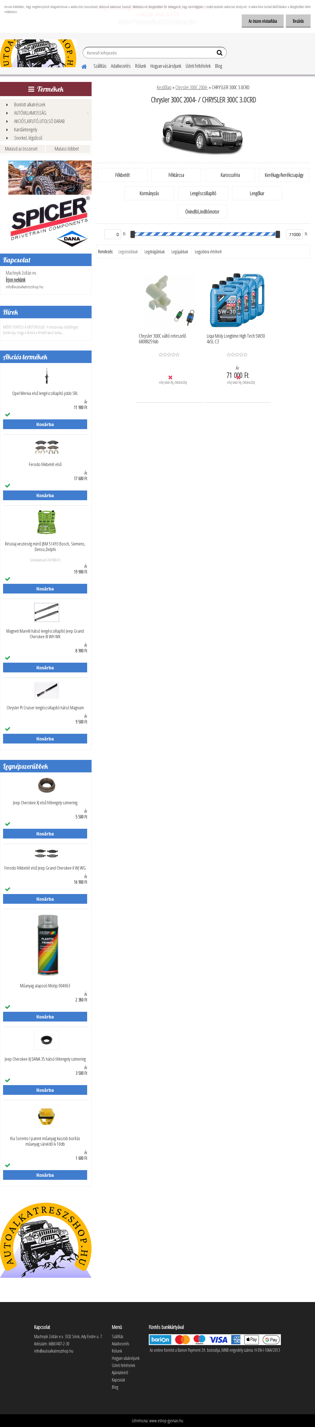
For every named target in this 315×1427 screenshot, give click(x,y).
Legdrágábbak (155, 252)
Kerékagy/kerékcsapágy (284, 175)
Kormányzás (149, 193)
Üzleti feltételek (198, 65)
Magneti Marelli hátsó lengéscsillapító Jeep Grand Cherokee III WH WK (45, 633)
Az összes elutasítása (262, 21)
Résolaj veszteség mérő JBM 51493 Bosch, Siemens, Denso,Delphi (45, 546)
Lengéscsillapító (203, 193)
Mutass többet (67, 148)
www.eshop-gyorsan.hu (166, 1421)
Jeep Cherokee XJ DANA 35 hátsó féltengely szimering (45, 1059)
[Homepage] (80, 65)
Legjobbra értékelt (208, 252)
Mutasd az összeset (21, 148)
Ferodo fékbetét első (45, 464)
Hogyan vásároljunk (165, 65)
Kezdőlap (164, 87)
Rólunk (140, 65)
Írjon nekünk (15, 279)
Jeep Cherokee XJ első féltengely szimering (45, 802)
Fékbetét (122, 175)
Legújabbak (180, 252)
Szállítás (100, 65)
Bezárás (298, 21)
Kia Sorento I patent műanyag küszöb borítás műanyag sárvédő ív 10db (45, 1141)
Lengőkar (257, 193)
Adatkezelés (121, 65)
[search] (220, 53)
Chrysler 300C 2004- (191, 87)
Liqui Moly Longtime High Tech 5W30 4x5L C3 (236, 339)
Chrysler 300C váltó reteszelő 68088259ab (162, 339)
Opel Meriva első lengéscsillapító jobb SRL (45, 393)
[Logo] (38, 53)
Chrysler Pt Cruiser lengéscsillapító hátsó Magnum (45, 707)
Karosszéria (230, 175)
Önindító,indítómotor (202, 211)
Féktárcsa (176, 175)
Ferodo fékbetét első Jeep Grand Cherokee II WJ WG (45, 868)
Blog (218, 65)
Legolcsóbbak (128, 252)
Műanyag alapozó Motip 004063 (45, 985)
